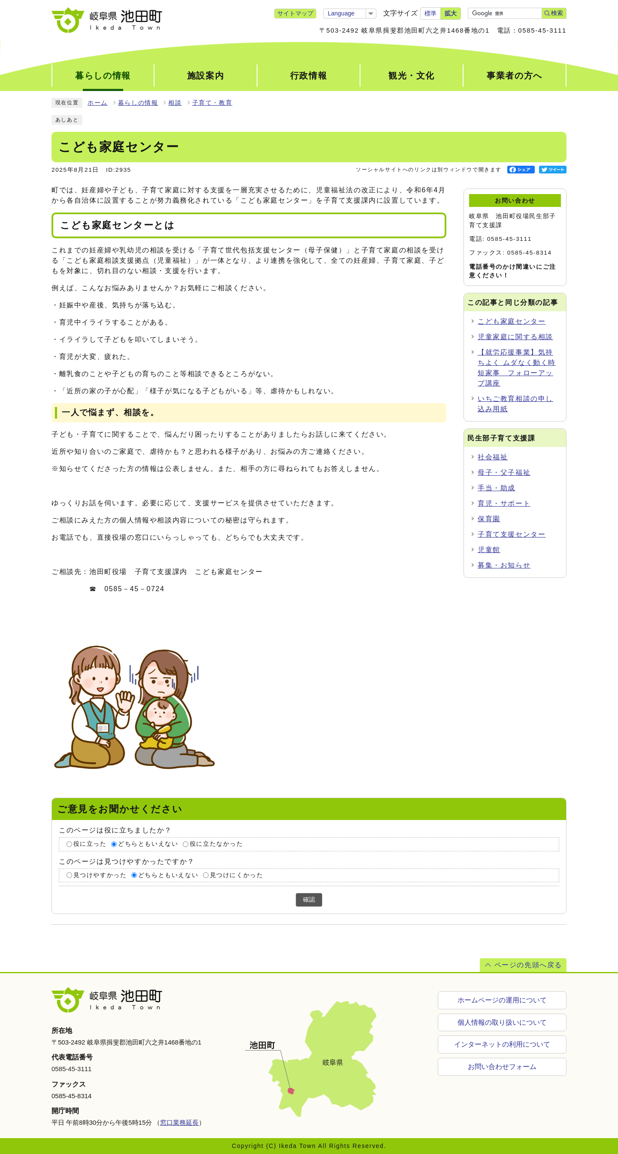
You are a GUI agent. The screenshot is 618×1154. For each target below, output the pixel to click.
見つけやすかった (100, 875)
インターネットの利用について (502, 1044)
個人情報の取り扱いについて (502, 1022)
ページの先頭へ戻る (528, 965)
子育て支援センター (511, 534)
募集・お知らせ (504, 565)
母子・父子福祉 (504, 472)
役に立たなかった (216, 844)
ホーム (98, 103)
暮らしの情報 (138, 103)
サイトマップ (295, 13)
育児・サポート (504, 503)
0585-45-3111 (71, 1068)
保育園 (489, 518)
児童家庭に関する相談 (515, 336)
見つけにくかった (237, 875)
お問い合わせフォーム (502, 1067)
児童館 (489, 549)
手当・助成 (496, 488)
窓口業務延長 (179, 1122)
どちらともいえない (148, 844)
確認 (309, 899)
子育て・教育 (212, 103)
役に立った (90, 844)
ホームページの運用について (502, 1000)
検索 (557, 12)
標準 (430, 13)
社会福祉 (493, 457)
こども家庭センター (511, 321)
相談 (175, 103)
